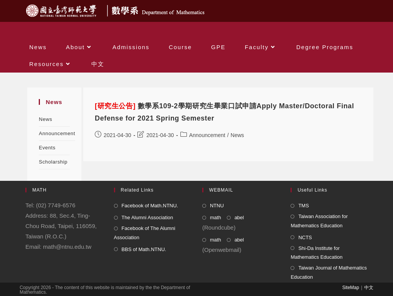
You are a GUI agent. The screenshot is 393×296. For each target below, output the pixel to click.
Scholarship (53, 162)
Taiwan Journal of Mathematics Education (329, 272)
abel (239, 217)
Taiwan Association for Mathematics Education (319, 220)
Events (47, 147)
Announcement (57, 133)
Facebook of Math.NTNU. (150, 205)
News (45, 119)
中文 (368, 287)
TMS (303, 205)
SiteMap (350, 287)
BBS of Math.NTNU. (144, 249)
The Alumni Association (147, 217)
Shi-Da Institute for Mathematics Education (316, 252)
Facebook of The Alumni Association (144, 232)
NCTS (305, 237)
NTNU (217, 205)
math (215, 217)
